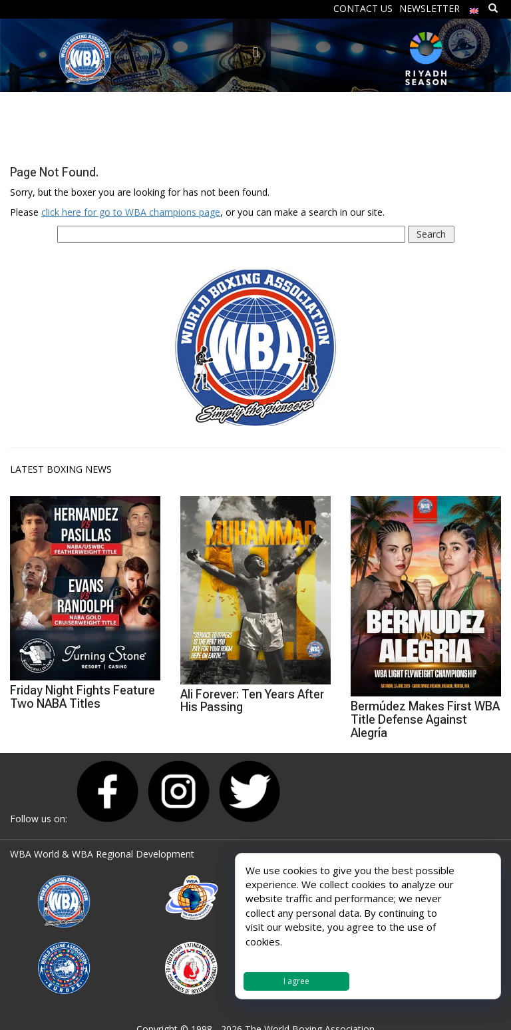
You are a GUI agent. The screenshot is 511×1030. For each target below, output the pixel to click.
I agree (296, 981)
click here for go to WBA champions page (130, 212)
